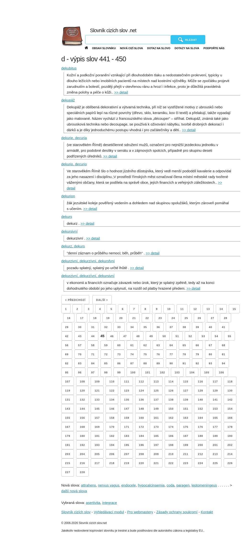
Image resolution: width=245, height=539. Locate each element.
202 (230, 445)
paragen (182, 485)
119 (67, 390)
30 (80, 327)
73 (119, 354)
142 (230, 399)
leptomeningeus (204, 485)
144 (82, 408)
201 (215, 445)
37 (171, 327)
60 (119, 345)
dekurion (68, 196)
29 (66, 327)
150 (170, 408)
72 (106, 354)
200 (200, 445)
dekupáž (68, 100)
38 (184, 327)
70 (80, 354)
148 (141, 408)
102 (162, 372)
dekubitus (69, 68)
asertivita (93, 503)
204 (82, 454)
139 (185, 399)
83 (80, 363)
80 (210, 354)
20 (121, 318)
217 (97, 463)
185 (156, 435)
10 (169, 309)
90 (171, 363)
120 (82, 390)
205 (97, 454)
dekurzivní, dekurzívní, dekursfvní (88, 261)
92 (197, 363)
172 (141, 426)
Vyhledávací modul (109, 512)
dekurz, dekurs (73, 246)
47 (125, 336)
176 (200, 426)
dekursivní (69, 231)
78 (184, 354)
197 (156, 445)
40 (210, 327)
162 (170, 417)
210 (170, 454)
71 (93, 354)
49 (151, 336)
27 (212, 318)
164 (200, 417)
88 (145, 363)
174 (170, 426)
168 (82, 426)
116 (200, 381)
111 (126, 381)
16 (68, 318)
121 (97, 390)
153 (215, 408)
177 (215, 426)
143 (67, 408)
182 (111, 435)
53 (203, 336)
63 (158, 345)
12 (195, 309)
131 (67, 399)
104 (192, 372)
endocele (128, 485)
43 (80, 336)
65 (184, 345)
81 (223, 354)
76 (158, 354)
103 (177, 372)
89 (158, 363)
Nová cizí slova (131, 48)
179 (67, 435)
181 (97, 435)
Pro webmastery (140, 512)
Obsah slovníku (104, 48)
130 (230, 390)
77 (171, 354)
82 (66, 363)
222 (170, 463)
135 (126, 399)
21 (134, 318)
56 (66, 345)
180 (82, 435)
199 (185, 445)
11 (182, 309)
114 (170, 381)
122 (111, 390)
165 (215, 417)
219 (126, 463)
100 (132, 372)
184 (141, 435)
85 (106, 363)
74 (132, 354)
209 (156, 454)
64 (171, 345)
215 (67, 463)
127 (185, 390)
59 (106, 345)
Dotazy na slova (187, 48)
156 (82, 417)
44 (93, 336)
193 (97, 445)
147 (126, 408)
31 (93, 327)
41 (223, 327)
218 (111, 463)
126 (170, 390)
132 (82, 399)
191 (67, 445)
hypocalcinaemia (151, 485)
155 (67, 417)
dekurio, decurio (74, 164)
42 (66, 336)
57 (80, 345)
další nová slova (74, 491)
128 (200, 390)
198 (170, 445)
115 (185, 381)
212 (200, 454)
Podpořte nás (213, 48)
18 (95, 318)
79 (197, 354)
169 (97, 426)
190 (230, 435)
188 (200, 435)
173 (156, 426)
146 (111, 408)
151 (185, 408)
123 (126, 390)
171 (126, 426)
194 (111, 445)
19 (108, 318)
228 (82, 472)
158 (111, 417)
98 (106, 372)
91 (184, 363)
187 (185, 435)
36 (158, 327)
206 (111, 454)
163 (185, 417)
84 (93, 363)
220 (141, 463)
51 (177, 336)
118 (230, 381)
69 (66, 354)
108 (82, 381)
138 (170, 399)
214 (230, 454)
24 (173, 318)
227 (67, 472)
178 (230, 426)
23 (160, 318)
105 (206, 372)
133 (97, 399)
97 (93, 372)
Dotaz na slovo (158, 48)
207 (126, 454)
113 (156, 381)
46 (112, 336)
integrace (109, 503)
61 (132, 345)
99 (119, 372)
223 (185, 463)
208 (141, 454)
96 (80, 372)
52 (190, 336)
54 (216, 336)
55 (229, 336)
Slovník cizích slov (76, 512)
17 (82, 318)
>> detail (121, 92)
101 (147, 372)
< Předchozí (75, 299)
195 (126, 445)
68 (223, 345)
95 (66, 372)
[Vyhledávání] (128, 39)
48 (138, 336)
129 (215, 390)
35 (145, 327)
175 (185, 426)
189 (215, 435)
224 (200, 463)
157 (97, 417)
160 (141, 417)
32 (106, 327)
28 (225, 318)
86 (119, 363)
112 (141, 381)
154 (230, 408)
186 (170, 435)
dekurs (66, 217)
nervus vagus (108, 485)
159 (126, 417)
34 (132, 327)
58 (93, 345)
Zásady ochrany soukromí (177, 512)
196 (141, 445)
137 (156, 399)
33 (119, 327)
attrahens (88, 485)
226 (230, 463)
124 (141, 390)
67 (210, 345)
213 (215, 454)
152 (200, 408)
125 (156, 390)
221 (156, 463)
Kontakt (207, 512)
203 (67, 454)
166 (230, 417)
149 (156, 408)
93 (210, 363)
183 (126, 435)
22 (147, 318)
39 (197, 327)
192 (82, 445)
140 (200, 399)
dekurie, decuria (74, 138)
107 (67, 381)
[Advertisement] (138, 12)
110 (111, 381)
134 (111, 399)
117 (215, 381)
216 (82, 463)
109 (97, 381)
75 (145, 354)
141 (215, 399)
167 (67, 426)
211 (185, 454)
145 (97, 408)
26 (199, 318)
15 (234, 309)
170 (111, 426)
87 (132, 363)
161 (156, 417)
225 (215, 463)
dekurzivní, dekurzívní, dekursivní (88, 276)
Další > (102, 299)
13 (208, 309)
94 (223, 363)
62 (145, 345)
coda (170, 485)
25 (186, 318)
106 (221, 372)
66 (197, 345)
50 (164, 336)
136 (141, 399)
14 (221, 309)
